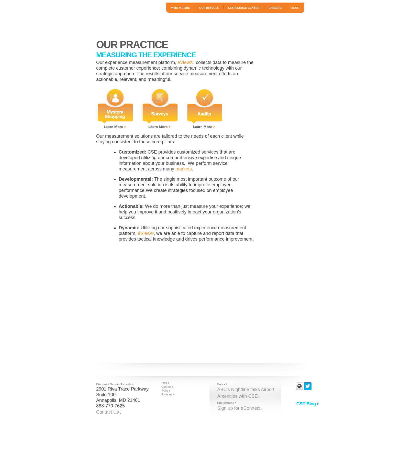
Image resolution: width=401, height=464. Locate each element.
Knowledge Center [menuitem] (243, 7)
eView (185, 62)
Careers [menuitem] (275, 7)
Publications (225, 402)
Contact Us (107, 412)
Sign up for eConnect (238, 408)
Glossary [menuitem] (166, 394)
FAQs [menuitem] (165, 390)
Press (221, 384)
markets (183, 168)
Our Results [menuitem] (209, 7)
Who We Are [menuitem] (180, 7)
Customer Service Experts (113, 384)
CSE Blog (306, 404)
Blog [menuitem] (295, 7)
